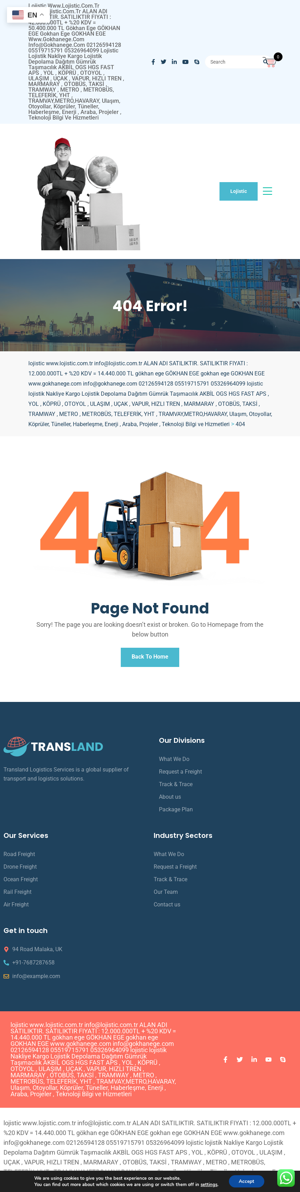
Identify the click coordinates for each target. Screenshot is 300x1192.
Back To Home (150, 658)
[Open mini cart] (270, 61)
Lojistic (238, 191)
